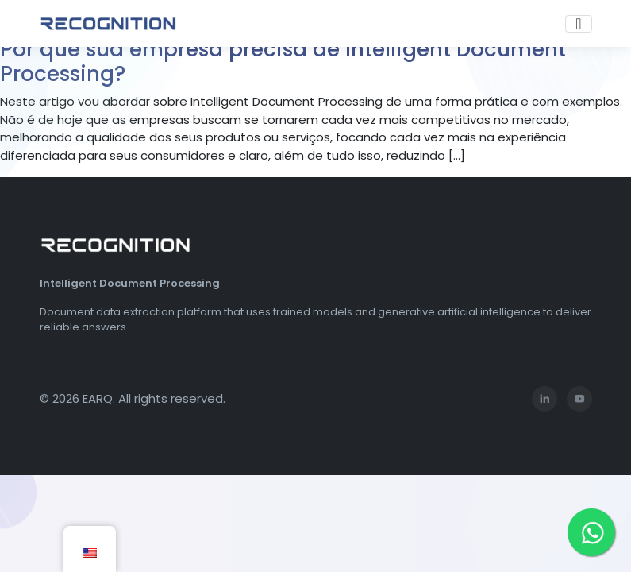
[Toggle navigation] (578, 24)
